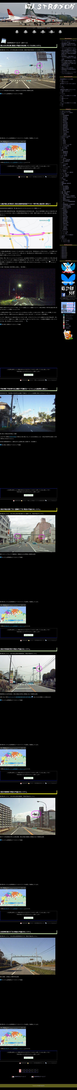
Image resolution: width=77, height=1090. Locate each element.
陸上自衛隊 (65, 186)
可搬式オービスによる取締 (68, 195)
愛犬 (62, 237)
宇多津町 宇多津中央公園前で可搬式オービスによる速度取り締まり (24, 389)
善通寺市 (64, 125)
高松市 (64, 126)
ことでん (64, 180)
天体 (64, 141)
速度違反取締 (65, 200)
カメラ (64, 154)
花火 (64, 143)
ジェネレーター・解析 (67, 172)
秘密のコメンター (65, 81)
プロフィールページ (69, 315)
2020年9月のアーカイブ (39, 1076)
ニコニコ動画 (68, 326)
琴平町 (64, 120)
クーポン (64, 168)
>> (36, 1070)
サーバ (64, 233)
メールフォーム (69, 316)
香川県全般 (65, 115)
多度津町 (64, 127)
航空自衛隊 (65, 188)
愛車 (62, 236)
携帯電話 (64, 152)
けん (62, 105)
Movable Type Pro (40, 1085)
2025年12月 (64, 252)
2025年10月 (64, 255)
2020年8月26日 (25, 923)
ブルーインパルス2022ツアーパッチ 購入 (68, 95)
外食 (64, 158)
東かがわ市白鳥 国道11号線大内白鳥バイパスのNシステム (20, 46)
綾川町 (64, 116)
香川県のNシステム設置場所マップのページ (14, 162)
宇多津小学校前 (13, 436)
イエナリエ (65, 145)
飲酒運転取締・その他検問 (68, 204)
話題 (64, 170)
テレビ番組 (65, 175)
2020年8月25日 (24, 1062)
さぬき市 (64, 123)
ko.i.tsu (63, 87)
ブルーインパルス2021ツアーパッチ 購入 (68, 102)
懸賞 (64, 165)
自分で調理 (65, 161)
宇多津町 (64, 118)
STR (62, 80)
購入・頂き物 (65, 159)
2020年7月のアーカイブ (20, 1076)
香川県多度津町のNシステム (39, 1062)
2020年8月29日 (18, 500)
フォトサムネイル (69, 318)
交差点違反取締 (66, 205)
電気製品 (64, 151)
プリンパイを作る (65, 66)
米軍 (64, 190)
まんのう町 (65, 132)
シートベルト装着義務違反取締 (69, 201)
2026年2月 (64, 249)
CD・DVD (63, 155)
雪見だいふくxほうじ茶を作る (67, 67)
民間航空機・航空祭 (65, 183)
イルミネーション (66, 144)
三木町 (64, 133)
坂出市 (64, 122)
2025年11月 (64, 253)
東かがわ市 (65, 129)
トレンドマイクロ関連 (67, 234)
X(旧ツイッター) (69, 298)
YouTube (67, 324)
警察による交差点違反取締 (39, 380)
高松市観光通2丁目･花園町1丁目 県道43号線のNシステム (20, 509)
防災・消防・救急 (65, 191)
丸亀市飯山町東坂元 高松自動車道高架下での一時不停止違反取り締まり (25, 204)
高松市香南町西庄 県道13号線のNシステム (15, 649)
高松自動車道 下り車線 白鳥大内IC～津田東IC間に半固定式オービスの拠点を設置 (69, 45)
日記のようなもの (65, 111)
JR (63, 179)
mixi (66, 322)
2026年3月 (64, 248)
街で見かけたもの (65, 136)
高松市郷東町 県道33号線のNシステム (13, 792)
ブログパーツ (65, 241)
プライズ (63, 147)
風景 (64, 140)
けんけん (63, 93)
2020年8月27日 (25, 783)
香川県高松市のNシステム (40, 640)
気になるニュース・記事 (66, 112)
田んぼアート (64, 137)
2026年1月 (64, 251)
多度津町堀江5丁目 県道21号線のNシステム (15, 932)
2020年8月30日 (25, 380)
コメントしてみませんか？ (52, 176)
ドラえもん (64, 148)
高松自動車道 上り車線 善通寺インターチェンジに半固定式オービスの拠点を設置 (69, 58)
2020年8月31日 (23, 176)
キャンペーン (65, 166)
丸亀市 (64, 130)
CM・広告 (65, 176)
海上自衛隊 (65, 187)
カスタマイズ (65, 240)
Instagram (67, 327)
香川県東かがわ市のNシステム (39, 176)
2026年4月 (64, 246)
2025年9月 (64, 256)
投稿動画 (67, 320)
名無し (63, 101)
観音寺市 (64, 119)
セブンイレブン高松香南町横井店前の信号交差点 (19, 697)
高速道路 (64, 229)
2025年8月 (64, 258)
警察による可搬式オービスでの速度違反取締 (36, 500)
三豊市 (64, 134)
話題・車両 (65, 194)
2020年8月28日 (25, 640)
